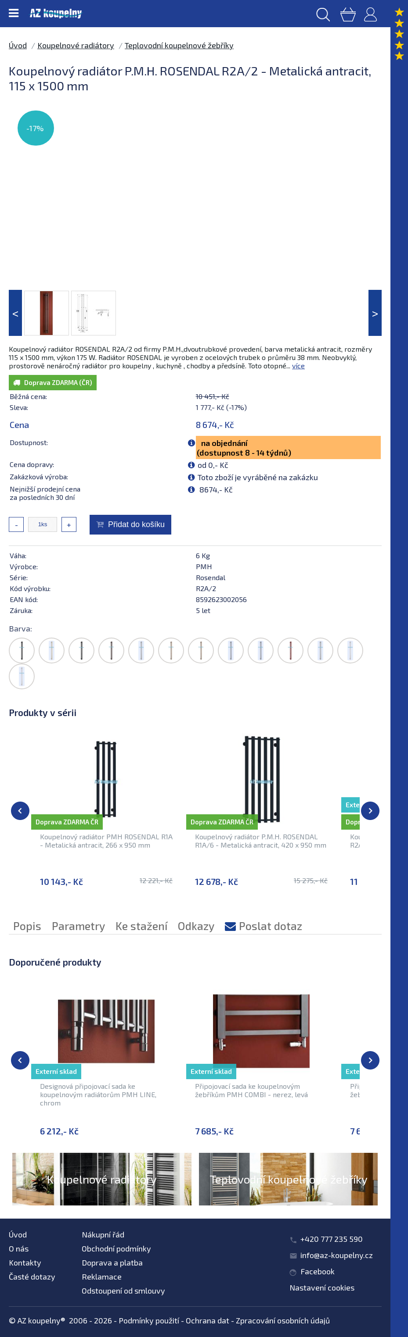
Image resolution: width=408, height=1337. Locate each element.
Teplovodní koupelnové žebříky (179, 45)
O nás (19, 1248)
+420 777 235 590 (331, 1239)
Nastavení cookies (321, 1287)
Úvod (18, 45)
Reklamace (102, 1276)
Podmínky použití (149, 1320)
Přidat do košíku (136, 524)
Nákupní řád (103, 1234)
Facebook (317, 1271)
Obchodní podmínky (116, 1248)
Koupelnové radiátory (75, 45)
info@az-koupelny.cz (336, 1255)
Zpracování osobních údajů (283, 1320)
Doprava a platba (112, 1262)
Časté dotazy (32, 1276)
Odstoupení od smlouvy (123, 1290)
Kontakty (25, 1262)
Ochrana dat (207, 1320)
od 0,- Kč (213, 465)
